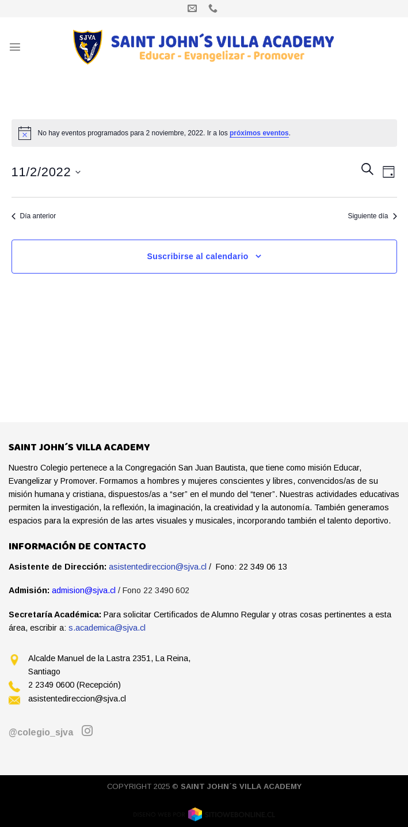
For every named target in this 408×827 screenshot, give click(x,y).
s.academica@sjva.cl (107, 627)
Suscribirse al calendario (197, 256)
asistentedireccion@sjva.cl (158, 566)
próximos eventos (259, 133)
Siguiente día (372, 216)
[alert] (204, 133)
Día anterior (34, 216)
